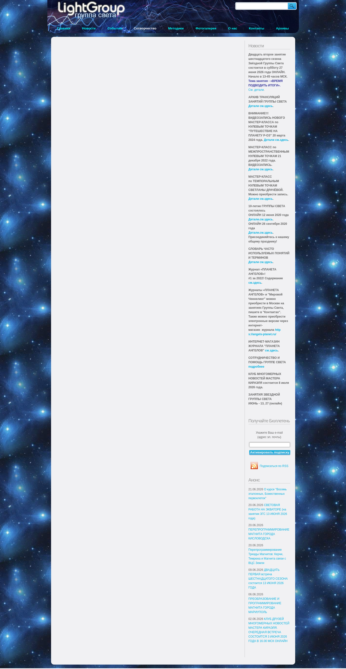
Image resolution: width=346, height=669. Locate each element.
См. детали (256, 90)
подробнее (256, 366)
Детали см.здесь (261, 106)
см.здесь (255, 282)
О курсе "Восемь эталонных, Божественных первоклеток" (268, 494)
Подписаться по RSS (274, 466)
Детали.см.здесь (261, 219)
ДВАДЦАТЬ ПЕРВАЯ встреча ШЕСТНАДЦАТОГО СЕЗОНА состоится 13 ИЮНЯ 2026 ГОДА (268, 578)
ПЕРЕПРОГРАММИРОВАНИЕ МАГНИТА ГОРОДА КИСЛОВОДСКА (269, 534)
